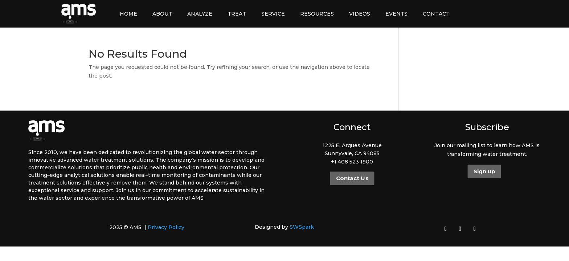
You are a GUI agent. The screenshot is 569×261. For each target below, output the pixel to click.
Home (128, 14)
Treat (237, 14)
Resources (317, 14)
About (162, 14)
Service (273, 14)
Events (396, 14)
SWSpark (302, 227)
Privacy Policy (166, 227)
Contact (436, 14)
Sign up (484, 171)
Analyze (199, 14)
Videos (359, 14)
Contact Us (352, 178)
